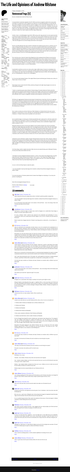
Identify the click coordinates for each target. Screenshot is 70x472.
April (64, 189)
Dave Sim (3, 48)
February (64, 192)
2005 (63, 202)
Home (35, 459)
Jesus (62, 30)
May (63, 188)
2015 (63, 88)
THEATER (3, 80)
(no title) (62, 55)
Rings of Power (5, 75)
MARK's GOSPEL (5, 57)
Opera (6, 67)
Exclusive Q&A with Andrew (4, 32)
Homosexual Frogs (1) (64, 151)
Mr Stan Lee (4, 62)
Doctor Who (63, 28)
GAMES (7, 51)
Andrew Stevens (17, 353)
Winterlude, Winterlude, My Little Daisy (64, 169)
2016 (63, 86)
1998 (63, 209)
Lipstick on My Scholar (63, 59)
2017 (63, 85)
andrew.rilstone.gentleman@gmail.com (64, 220)
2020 (63, 80)
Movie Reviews (63, 34)
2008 (63, 198)
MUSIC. (5, 58)
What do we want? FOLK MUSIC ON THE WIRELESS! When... (64, 129)
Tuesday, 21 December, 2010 (25, 194)
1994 (63, 212)
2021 (63, 79)
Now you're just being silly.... (64, 116)
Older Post (55, 459)
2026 (63, 72)
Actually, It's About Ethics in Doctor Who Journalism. (64, 50)
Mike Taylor (16, 194)
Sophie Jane (16, 277)
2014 (63, 89)
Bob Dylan (4, 37)
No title (63, 175)
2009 (63, 196)
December (64, 96)
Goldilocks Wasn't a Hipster (64, 53)
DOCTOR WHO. (3, 45)
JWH (15, 381)
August (64, 183)
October (64, 179)
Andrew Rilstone (17, 242)
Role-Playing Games (64, 35)
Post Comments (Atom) (37, 463)
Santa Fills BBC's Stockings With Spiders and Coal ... (64, 109)
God (2, 54)
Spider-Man (63, 37)
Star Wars (6, 78)
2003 (63, 205)
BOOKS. (3, 36)
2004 (63, 203)
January (64, 194)
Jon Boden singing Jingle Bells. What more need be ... (64, 156)
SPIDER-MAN (4, 76)
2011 (62, 94)
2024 (63, 75)
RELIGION (3, 72)
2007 (63, 199)
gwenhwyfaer (17, 266)
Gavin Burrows (17, 209)
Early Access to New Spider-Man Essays (5, 24)
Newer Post (14, 459)
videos (7, 85)
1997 (63, 211)
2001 (63, 208)
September (64, 181)
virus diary (3, 86)
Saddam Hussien (6, 77)
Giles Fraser (5, 52)
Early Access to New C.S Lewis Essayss (5, 27)
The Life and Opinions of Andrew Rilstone (28, 5)
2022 (63, 78)
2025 (63, 73)
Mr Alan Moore (4, 59)
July (63, 185)
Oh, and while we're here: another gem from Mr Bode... (64, 102)
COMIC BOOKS (3, 40)
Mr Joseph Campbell (5, 61)
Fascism (8, 49)
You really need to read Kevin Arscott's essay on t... (64, 121)
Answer (62, 61)
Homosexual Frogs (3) (64, 144)
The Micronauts (4, 82)
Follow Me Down (64, 174)
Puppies (2, 71)
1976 (63, 214)
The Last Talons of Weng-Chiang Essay (64, 45)
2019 (63, 82)
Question (62, 57)
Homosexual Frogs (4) (64, 141)
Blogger (37, 469)
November (64, 177)
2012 (63, 92)
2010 (63, 95)
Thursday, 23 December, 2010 (25, 388)
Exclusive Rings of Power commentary (4, 29)
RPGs (2, 73)
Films (4, 50)
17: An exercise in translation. (63, 64)
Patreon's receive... (4, 21)
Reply (15, 205)
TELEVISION (6, 79)
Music (8, 66)
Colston (2, 43)
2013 (63, 91)
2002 (63, 206)
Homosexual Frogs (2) (64, 148)
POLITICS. (17, 186)
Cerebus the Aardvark (63, 27)
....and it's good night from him (64, 66)
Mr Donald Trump (5, 60)
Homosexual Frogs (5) (64, 138)
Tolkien (2, 83)
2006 (63, 200)
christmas (3, 84)
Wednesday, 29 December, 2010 (25, 430)
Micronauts (63, 32)
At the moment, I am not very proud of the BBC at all (64, 163)
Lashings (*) (63, 47)
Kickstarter (3, 56)
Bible (8, 36)
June (63, 186)
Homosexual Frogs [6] (64, 135)
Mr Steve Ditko (5, 63)
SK (15, 225)
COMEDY (6, 38)
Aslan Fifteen (4, 35)
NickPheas (16, 430)
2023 (63, 76)
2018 (63, 83)
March (64, 190)
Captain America (4, 42)
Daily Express (4, 47)
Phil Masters (17, 291)
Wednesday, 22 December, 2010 (22, 225)
